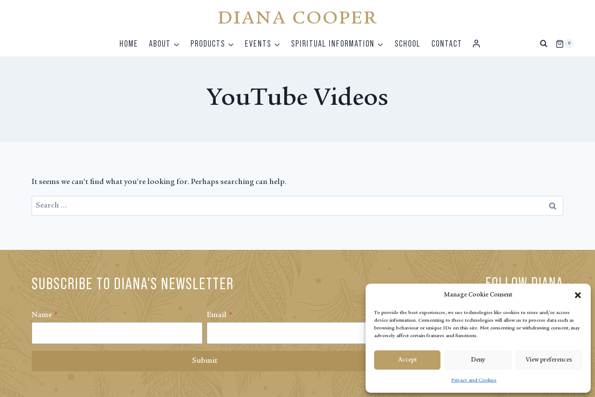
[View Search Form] (543, 43)
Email (219, 315)
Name (45, 315)
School (408, 43)
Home (128, 43)
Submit (204, 361)
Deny (478, 360)
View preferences (549, 360)
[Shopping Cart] (565, 43)
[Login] (476, 44)
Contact (446, 43)
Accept (407, 360)
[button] (578, 295)
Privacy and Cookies (474, 380)
